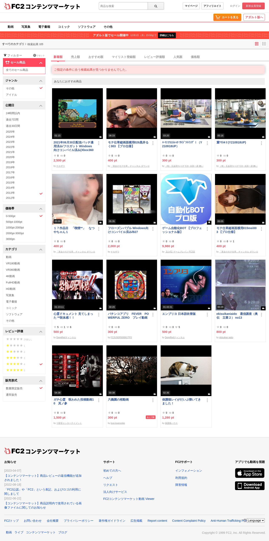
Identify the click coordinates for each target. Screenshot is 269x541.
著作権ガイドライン (112, 520)
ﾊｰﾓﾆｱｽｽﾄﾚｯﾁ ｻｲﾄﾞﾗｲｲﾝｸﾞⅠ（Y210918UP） (182, 144)
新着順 (58, 57)
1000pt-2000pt (15, 227)
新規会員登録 (253, 5)
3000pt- (10, 239)
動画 (11, 26)
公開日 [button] (23, 106)
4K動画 (10, 276)
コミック (64, 26)
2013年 (24, 193)
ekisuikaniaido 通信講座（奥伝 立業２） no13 (237, 315)
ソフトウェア (87, 26)
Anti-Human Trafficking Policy (230, 520)
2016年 (10, 177)
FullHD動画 (13, 282)
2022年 (10, 147)
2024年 (10, 136)
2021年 (10, 152)
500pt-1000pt (14, 221)
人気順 (177, 57)
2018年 (10, 167)
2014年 (10, 187)
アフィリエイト (212, 5)
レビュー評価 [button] (23, 331)
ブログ (62, 532)
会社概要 (53, 520)
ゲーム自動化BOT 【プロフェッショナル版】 (182, 230)
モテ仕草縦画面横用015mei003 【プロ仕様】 (237, 230)
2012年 (10, 197)
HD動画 (11, 288)
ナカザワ (60, 166)
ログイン (235, 5)
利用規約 (181, 477)
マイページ (191, 5)
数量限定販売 (24, 388)
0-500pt (24, 216)
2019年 (10, 162)
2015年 (10, 182)
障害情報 (181, 484)
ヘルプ (107, 477)
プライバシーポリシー (78, 520)
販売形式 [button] (23, 381)
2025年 (10, 131)
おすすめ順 (95, 57)
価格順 (195, 57)
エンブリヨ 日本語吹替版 (179, 313)
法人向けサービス (115, 491)
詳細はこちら (167, 35)
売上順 (75, 57)
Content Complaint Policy (188, 520)
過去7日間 (12, 119)
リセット (39, 55)
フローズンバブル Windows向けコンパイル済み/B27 (128, 230)
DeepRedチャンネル (66, 337)
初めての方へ (112, 470)
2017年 (10, 172)
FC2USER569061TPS (121, 337)
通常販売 (11, 394)
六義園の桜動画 (118, 399)
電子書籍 (44, 26)
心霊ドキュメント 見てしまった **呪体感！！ (73, 315)
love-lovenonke (118, 423)
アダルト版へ (254, 17)
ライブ (18, 532)
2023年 (10, 141)
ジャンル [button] (23, 81)
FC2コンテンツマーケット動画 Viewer (128, 498)
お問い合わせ (33, 520)
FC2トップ (11, 520)
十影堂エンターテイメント (69, 423)
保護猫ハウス (171, 423)
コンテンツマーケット (53, 6)
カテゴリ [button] (23, 249)
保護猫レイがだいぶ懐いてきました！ (181, 401)
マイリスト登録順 (124, 57)
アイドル (11, 94)
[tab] (160, 57)
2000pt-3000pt (15, 233)
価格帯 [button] (23, 209)
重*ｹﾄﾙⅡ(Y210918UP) (231, 142)
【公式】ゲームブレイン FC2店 (180, 252)
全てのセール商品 (17, 69)
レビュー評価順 (154, 57)
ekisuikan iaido (226, 337)
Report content (157, 520)
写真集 (25, 26)
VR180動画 (13, 263)
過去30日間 (13, 126)
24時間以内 (13, 113)
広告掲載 (136, 520)
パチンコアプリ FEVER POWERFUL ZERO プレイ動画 (128, 315)
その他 (107, 26)
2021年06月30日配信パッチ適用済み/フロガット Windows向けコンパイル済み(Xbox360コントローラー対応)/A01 (73, 146)
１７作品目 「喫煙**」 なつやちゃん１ (74, 230)
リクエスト (110, 484)
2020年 (10, 157)
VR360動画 (13, 269)
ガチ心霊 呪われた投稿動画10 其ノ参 (74, 401)
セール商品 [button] (23, 62)
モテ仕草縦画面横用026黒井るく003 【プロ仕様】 (128, 144)
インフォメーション (188, 470)
